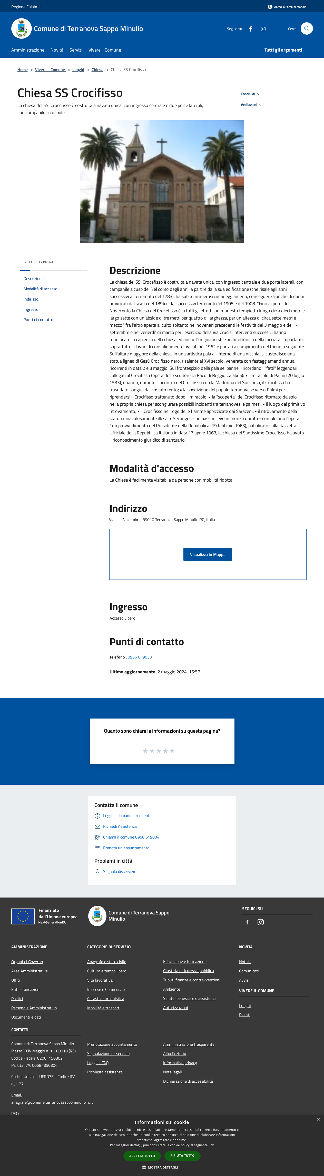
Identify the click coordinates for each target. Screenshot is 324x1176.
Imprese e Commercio (106, 989)
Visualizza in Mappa (207, 554)
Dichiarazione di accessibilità (188, 1081)
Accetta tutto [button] (142, 1156)
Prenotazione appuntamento (112, 1044)
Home (22, 69)
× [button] (318, 1120)
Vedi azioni (252, 105)
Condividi (251, 94)
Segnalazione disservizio (108, 1053)
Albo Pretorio (174, 1053)
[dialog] (162, 1145)
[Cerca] (307, 28)
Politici (17, 998)
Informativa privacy (180, 1063)
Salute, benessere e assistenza (190, 998)
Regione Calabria (26, 7)
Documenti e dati (26, 1017)
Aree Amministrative (29, 971)
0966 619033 (140, 657)
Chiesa (97, 69)
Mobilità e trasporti (104, 1008)
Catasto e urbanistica (105, 998)
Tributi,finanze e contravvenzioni (191, 980)
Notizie (245, 962)
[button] (162, 1167)
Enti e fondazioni (26, 989)
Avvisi (244, 980)
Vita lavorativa (100, 980)
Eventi (244, 1015)
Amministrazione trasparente (188, 1044)
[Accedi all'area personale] (287, 7)
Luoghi (78, 69)
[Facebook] (248, 28)
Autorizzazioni (175, 1007)
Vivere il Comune (50, 69)
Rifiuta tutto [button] (182, 1155)
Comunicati (249, 971)
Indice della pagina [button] (38, 262)
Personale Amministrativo (34, 1008)
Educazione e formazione (185, 961)
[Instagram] (261, 28)
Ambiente (171, 989)
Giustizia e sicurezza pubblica (188, 971)
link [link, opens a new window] (211, 1145)
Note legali (172, 1072)
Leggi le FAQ (98, 1063)
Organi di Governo (27, 962)
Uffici (15, 980)
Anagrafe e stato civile (106, 962)
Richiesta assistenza (105, 1072)
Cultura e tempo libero (106, 971)
